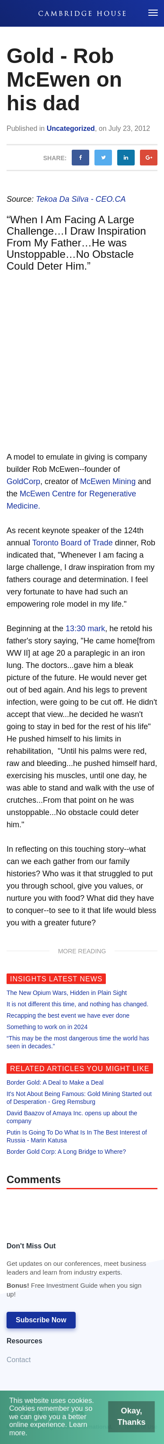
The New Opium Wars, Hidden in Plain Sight (67, 992)
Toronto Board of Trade (72, 542)
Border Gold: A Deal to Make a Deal (55, 1082)
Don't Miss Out (78, 1272)
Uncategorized (71, 128)
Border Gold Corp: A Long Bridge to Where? (66, 1151)
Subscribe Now (41, 1320)
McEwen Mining (108, 481)
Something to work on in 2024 (47, 1026)
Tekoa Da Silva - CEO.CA (81, 199)
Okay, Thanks (129, 1417)
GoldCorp (23, 481)
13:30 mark (85, 628)
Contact (19, 1359)
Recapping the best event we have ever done (68, 1015)
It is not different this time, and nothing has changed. (77, 1004)
